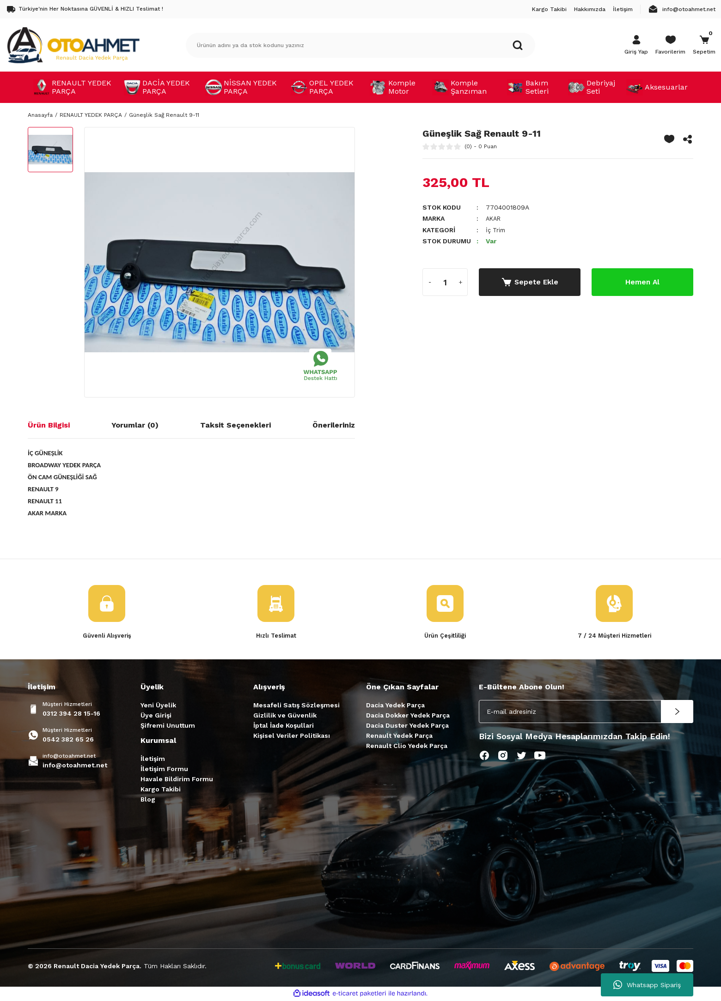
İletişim (153, 759)
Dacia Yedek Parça (395, 705)
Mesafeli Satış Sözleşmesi (296, 705)
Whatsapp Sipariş (647, 985)
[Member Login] (636, 45)
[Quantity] (445, 281)
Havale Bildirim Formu (177, 779)
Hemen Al (642, 281)
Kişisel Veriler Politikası (291, 736)
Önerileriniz (333, 425)
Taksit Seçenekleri (235, 425)
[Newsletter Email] (586, 712)
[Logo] (73, 45)
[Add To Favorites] (669, 139)
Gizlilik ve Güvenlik (285, 715)
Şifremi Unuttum (168, 726)
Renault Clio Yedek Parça (406, 746)
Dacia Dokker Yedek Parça (408, 715)
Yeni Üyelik (158, 705)
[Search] (360, 45)
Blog (148, 799)
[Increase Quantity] (460, 281)
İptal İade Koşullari (283, 726)
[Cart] (704, 45)
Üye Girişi (156, 715)
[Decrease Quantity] (429, 281)
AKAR (494, 218)
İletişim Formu (164, 769)
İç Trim (496, 229)
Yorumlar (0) (135, 425)
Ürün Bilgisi (49, 425)
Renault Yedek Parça (399, 736)
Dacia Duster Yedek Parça (407, 726)
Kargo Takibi (161, 789)
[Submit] (677, 712)
